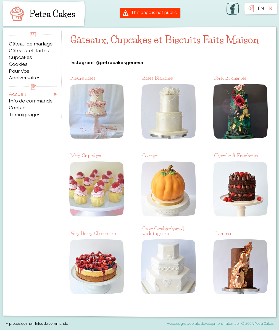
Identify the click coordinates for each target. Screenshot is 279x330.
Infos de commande (51, 323)
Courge (149, 155)
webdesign (176, 323)
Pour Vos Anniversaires (25, 74)
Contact (18, 107)
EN (261, 8)
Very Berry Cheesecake (93, 233)
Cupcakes (20, 57)
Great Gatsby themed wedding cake (163, 231)
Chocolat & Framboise (236, 155)
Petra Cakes (41, 14)
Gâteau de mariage (31, 44)
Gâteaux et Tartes (29, 50)
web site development (205, 323)
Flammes (223, 233)
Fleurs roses (83, 78)
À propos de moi (19, 323)
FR (269, 8)
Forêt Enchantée (230, 78)
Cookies (18, 64)
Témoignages (25, 114)
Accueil (17, 94)
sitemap (232, 323)
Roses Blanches (157, 78)
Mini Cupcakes (85, 155)
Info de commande (31, 101)
